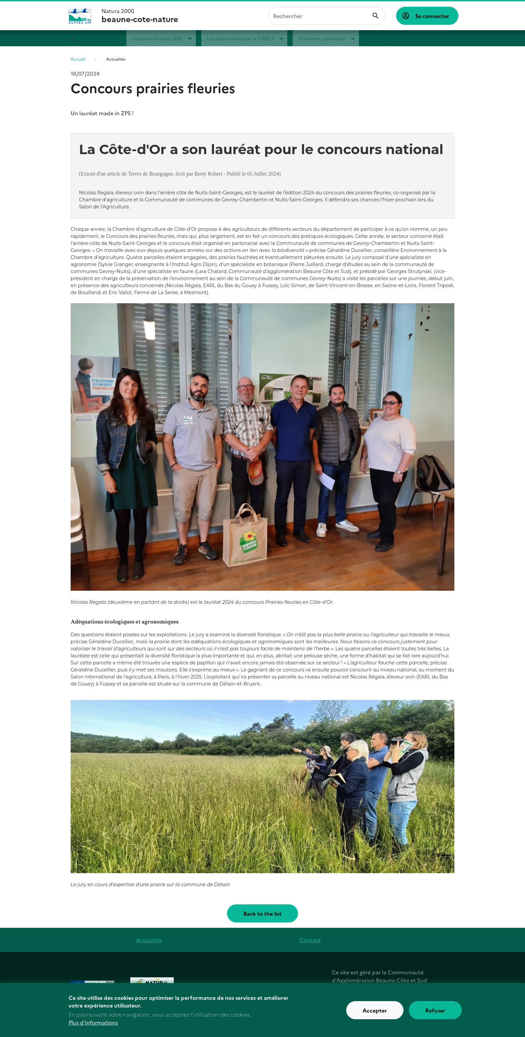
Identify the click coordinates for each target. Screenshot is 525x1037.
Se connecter (432, 15)
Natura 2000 (139, 16)
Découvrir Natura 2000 (160, 38)
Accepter (375, 1010)
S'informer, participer (325, 38)
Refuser (435, 1010)
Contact (310, 940)
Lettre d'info (387, 38)
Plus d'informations (93, 1022)
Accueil (76, 38)
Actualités (107, 38)
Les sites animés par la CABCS (243, 38)
